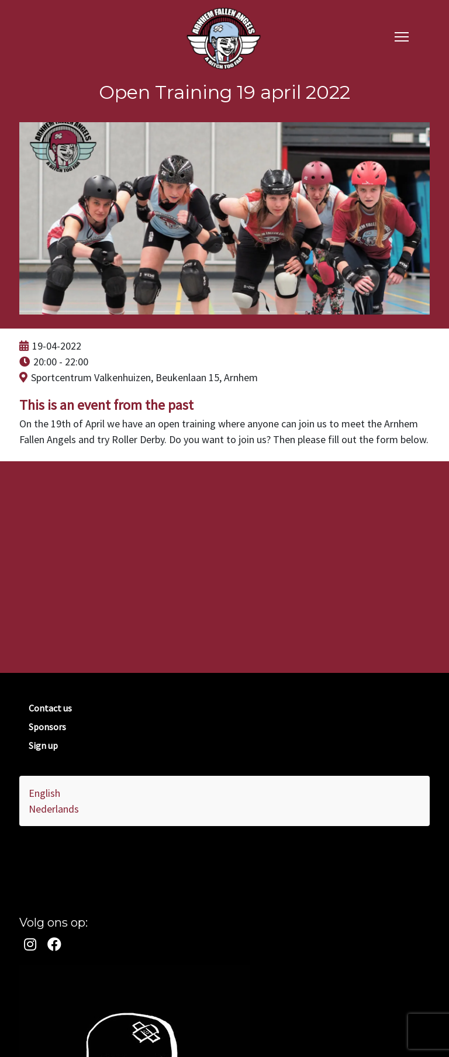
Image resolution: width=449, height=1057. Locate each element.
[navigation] (401, 36)
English (44, 793)
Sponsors (47, 727)
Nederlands (54, 809)
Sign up (43, 745)
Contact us (50, 708)
